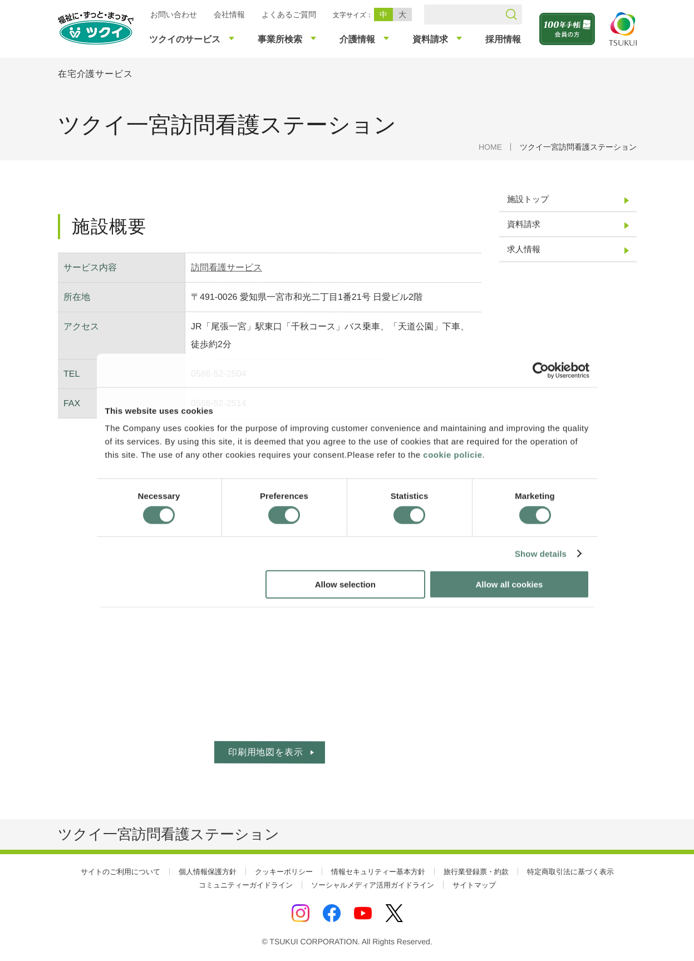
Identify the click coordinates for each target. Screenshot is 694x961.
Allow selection (345, 584)
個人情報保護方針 (208, 872)
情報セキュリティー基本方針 (378, 872)
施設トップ (527, 199)
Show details (541, 553)
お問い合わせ (173, 14)
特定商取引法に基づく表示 (570, 872)
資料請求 (523, 224)
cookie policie (452, 455)
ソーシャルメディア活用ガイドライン (372, 885)
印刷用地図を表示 (265, 752)
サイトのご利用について (120, 872)
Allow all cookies (509, 584)
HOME (489, 147)
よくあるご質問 (288, 14)
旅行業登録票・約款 (476, 872)
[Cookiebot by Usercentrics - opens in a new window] (540, 370)
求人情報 (523, 249)
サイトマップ (474, 885)
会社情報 (228, 14)
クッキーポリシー (284, 872)
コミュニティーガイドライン (246, 885)
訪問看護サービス (226, 267)
